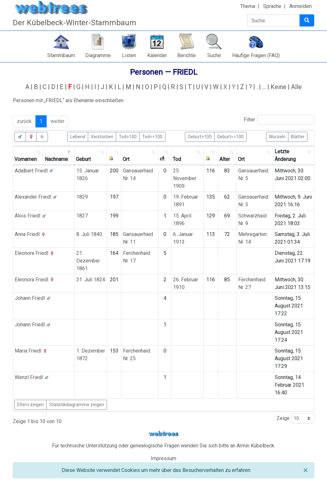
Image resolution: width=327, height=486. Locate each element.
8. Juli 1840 (89, 234)
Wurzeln (277, 136)
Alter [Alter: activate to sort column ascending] (224, 159)
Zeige (295, 418)
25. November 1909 (184, 178)
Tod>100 (128, 136)
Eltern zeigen (30, 404)
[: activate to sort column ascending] (114, 155)
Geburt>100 (200, 136)
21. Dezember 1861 (88, 260)
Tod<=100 (152, 136)
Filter (279, 120)
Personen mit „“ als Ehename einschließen (68, 100)
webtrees (163, 433)
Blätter (298, 136)
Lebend (77, 136)
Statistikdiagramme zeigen (76, 404)
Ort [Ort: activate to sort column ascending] (126, 159)
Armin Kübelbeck (255, 446)
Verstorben (102, 136)
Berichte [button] (186, 55)
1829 (82, 197)
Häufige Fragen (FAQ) (256, 55)
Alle (296, 87)
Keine (278, 87)
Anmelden (300, 6)
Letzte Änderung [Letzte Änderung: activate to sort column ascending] (285, 155)
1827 (82, 216)
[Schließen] (305, 470)
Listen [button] (129, 55)
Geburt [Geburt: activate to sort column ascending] (83, 159)
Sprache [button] (272, 6)
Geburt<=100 (230, 136)
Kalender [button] (157, 55)
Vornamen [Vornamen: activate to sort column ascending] (25, 159)
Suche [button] (214, 55)
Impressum (163, 458)
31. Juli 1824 (90, 280)
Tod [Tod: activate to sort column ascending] (177, 159)
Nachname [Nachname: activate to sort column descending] (56, 159)
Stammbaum (61, 55)
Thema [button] (247, 6)
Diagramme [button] (98, 55)
